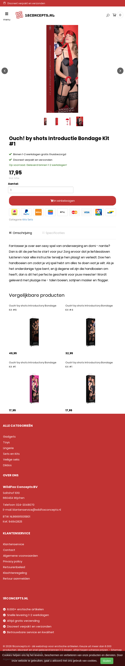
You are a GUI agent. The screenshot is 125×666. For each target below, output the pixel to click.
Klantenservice (13, 544)
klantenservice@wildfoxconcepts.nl (37, 510)
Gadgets (9, 437)
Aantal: (13, 184)
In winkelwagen (62, 201)
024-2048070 (25, 505)
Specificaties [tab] (53, 233)
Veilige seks (11, 459)
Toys (6, 442)
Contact (9, 550)
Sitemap (116, 650)
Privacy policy (12, 561)
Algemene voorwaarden (20, 556)
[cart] (114, 16)
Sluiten (107, 660)
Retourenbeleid (14, 567)
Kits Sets (28, 219)
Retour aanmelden (16, 579)
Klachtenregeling (15, 573)
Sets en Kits (11, 454)
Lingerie (8, 448)
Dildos (7, 465)
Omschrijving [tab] (20, 233)
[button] (107, 7)
